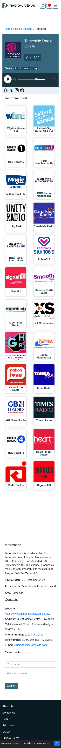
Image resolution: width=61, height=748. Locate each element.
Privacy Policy (10, 738)
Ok (57, 743)
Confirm (11, 685)
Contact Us (8, 712)
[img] (55, 6)
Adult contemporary (26, 68)
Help (5, 719)
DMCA (6, 731)
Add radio (8, 725)
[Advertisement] (30, 19)
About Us (7, 706)
